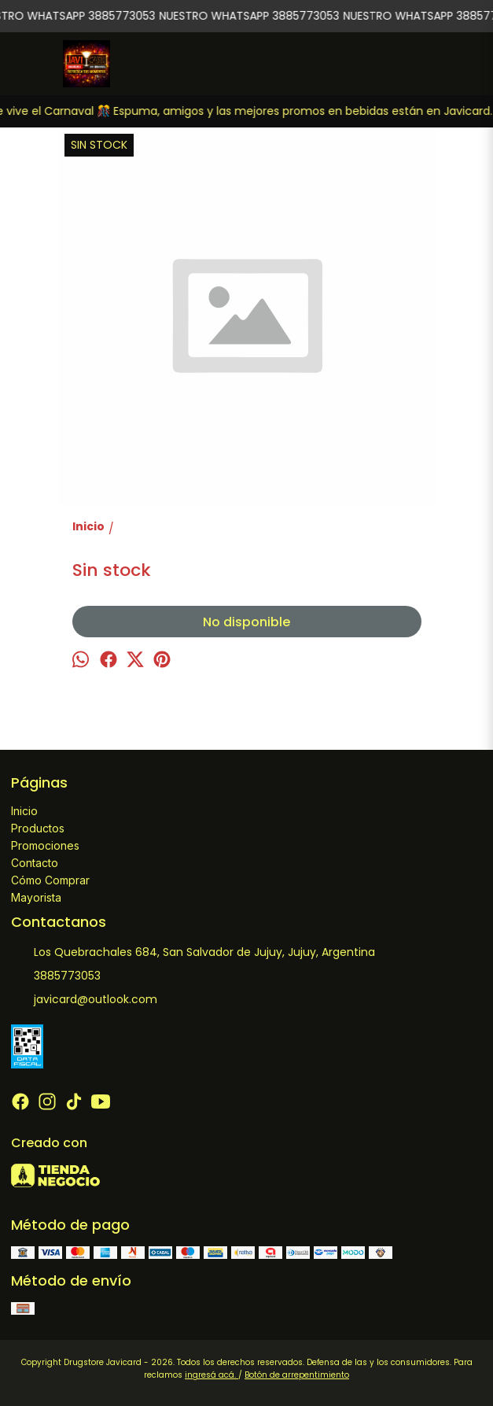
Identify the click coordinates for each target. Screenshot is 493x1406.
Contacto (34, 862)
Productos (37, 828)
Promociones (45, 845)
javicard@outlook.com (84, 1000)
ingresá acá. (211, 1375)
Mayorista (36, 897)
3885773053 (56, 976)
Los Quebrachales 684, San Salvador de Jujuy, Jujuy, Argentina (193, 952)
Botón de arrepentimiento (297, 1375)
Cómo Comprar (50, 880)
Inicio (24, 810)
